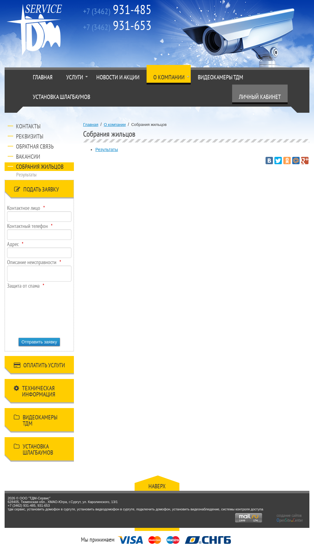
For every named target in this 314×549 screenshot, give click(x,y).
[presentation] (32, 311)
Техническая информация (34, 391)
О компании (169, 77)
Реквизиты (29, 136)
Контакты (28, 126)
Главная (42, 77)
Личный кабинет (260, 97)
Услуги (74, 77)
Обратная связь (35, 146)
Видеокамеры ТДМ (220, 77)
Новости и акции (118, 77)
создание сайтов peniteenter (290, 517)
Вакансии (28, 157)
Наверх (157, 486)
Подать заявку (36, 190)
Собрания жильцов (39, 167)
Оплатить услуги (39, 366)
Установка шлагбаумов (61, 97)
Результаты (26, 174)
